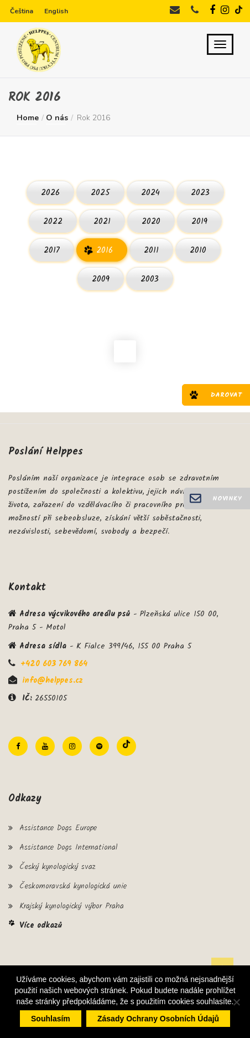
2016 (104, 250)
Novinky (227, 498)
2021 (102, 221)
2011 (151, 250)
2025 (100, 193)
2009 (101, 279)
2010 (198, 250)
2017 (52, 250)
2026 (50, 193)
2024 (150, 193)
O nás (57, 118)
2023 (200, 193)
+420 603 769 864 (53, 664)
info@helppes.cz (52, 680)
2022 (52, 221)
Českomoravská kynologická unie (73, 886)
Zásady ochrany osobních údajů (158, 1018)
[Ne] (236, 1002)
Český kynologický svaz (57, 867)
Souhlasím (50, 1018)
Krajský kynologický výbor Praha (71, 906)
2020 (151, 221)
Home (28, 118)
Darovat (226, 395)
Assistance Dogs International (68, 847)
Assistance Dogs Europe (58, 828)
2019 (199, 221)
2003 (149, 279)
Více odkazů (40, 925)
